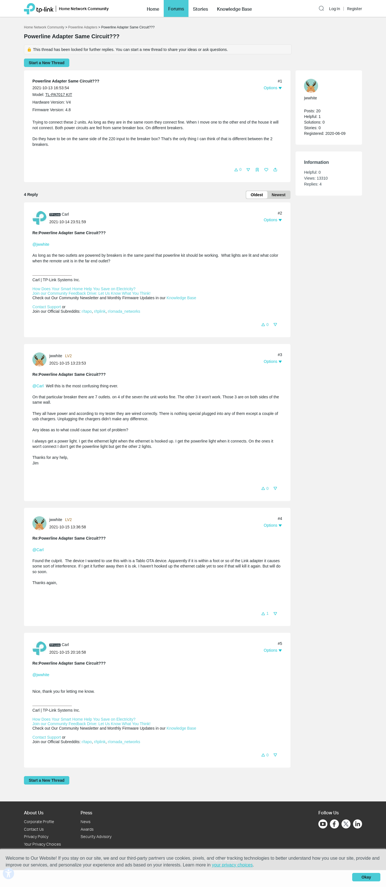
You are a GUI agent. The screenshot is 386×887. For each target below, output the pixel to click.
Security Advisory (96, 836)
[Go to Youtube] (322, 823)
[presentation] (39, 218)
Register (354, 9)
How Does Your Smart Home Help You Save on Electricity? (84, 289)
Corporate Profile (39, 821)
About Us (33, 812)
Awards (87, 829)
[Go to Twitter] (345, 824)
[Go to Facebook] (334, 823)
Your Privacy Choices (42, 844)
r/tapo (87, 311)
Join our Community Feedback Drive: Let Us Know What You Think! (91, 293)
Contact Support (46, 307)
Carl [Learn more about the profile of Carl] (65, 214)
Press (86, 812)
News (85, 821)
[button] (153, 8)
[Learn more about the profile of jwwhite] (40, 359)
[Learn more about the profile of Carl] (40, 217)
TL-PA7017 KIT (58, 94)
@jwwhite (40, 244)
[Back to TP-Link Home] (39, 8)
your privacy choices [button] (232, 865)
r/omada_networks (124, 311)
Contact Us (34, 829)
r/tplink (99, 311)
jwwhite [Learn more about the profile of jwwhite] (55, 356)
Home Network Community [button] (84, 8)
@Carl (38, 386)
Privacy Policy (36, 836)
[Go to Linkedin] (357, 823)
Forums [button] (176, 8)
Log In (334, 9)
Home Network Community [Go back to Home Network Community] (44, 27)
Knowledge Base (181, 298)
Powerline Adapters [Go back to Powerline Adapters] (82, 27)
